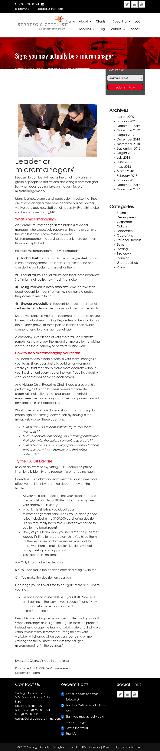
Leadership (125, 231)
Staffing (122, 249)
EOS (137, 21)
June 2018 (124, 162)
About (83, 21)
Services (85, 29)
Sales (120, 244)
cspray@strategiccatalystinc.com (39, 9)
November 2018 (128, 144)
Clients (100, 21)
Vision (121, 267)
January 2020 (126, 121)
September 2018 (128, 148)
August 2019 (126, 135)
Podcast (134, 29)
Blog (102, 29)
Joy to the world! (77, 727)
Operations (125, 235)
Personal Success (129, 240)
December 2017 (128, 185)
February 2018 (127, 176)
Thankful (71, 733)
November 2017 (128, 189)
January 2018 (126, 180)
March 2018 (125, 171)
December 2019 (128, 126)
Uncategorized (127, 263)
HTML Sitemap (90, 747)
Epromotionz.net (131, 747)
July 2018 (123, 157)
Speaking (120, 21)
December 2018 (128, 139)
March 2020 (125, 117)
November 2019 (128, 130)
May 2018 (124, 166)
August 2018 (126, 153)
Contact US (117, 29)
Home (70, 21)
